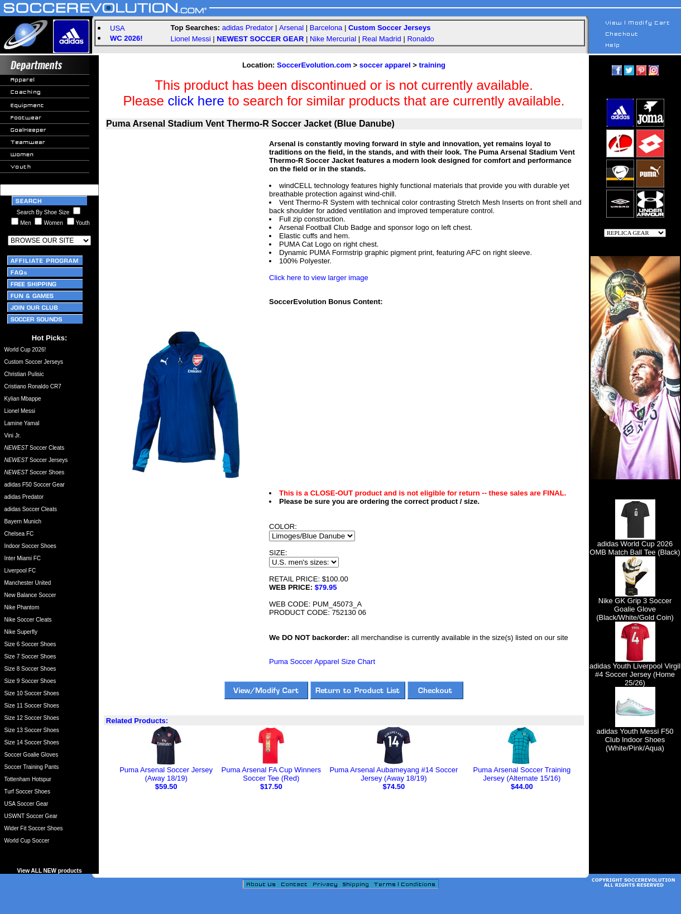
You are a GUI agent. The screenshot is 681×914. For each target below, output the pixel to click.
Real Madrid (381, 39)
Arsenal (291, 27)
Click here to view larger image (318, 277)
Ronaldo (420, 39)
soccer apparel (385, 65)
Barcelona (326, 27)
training (432, 65)
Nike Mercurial (333, 39)
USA (117, 28)
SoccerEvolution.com (314, 65)
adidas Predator (248, 27)
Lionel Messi (190, 39)
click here (196, 100)
